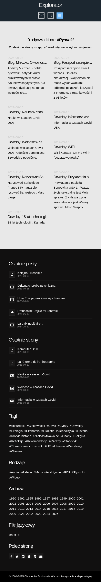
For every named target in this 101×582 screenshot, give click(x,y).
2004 (29, 503)
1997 (46, 498)
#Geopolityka (65, 431)
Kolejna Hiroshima (30, 273)
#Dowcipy (76, 425)
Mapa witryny (84, 576)
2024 (46, 513)
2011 (12, 508)
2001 (80, 498)
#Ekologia (16, 431)
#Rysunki (78, 472)
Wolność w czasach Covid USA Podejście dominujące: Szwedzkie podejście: (26, 152)
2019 (80, 508)
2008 (63, 503)
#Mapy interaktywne (47, 472)
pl (19, 534)
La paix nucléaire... (30, 323)
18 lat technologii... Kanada (26, 222)
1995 (29, 498)
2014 (38, 508)
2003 (21, 503)
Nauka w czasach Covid (34, 374)
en (11, 534)
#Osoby (66, 436)
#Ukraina (58, 446)
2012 (21, 508)
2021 (21, 513)
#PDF (66, 472)
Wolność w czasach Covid (35, 387)
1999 (63, 498)
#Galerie (26, 472)
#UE (48, 446)
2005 (38, 503)
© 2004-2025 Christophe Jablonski (29, 576)
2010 (80, 503)
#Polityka (79, 436)
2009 (71, 503)
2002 (12, 503)
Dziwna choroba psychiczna (36, 285)
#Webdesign (74, 446)
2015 (46, 508)
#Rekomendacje (36, 441)
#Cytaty (63, 425)
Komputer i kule (28, 349)
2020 (12, 513)
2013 (29, 508)
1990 (12, 498)
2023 (38, 513)
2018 (71, 508)
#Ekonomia (32, 431)
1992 (21, 498)
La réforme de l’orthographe (36, 361)
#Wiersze (15, 451)
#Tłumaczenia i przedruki (26, 446)
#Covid (51, 425)
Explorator (50, 5)
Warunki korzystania (62, 576)
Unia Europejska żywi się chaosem (41, 298)
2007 (54, 503)
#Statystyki (69, 441)
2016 (54, 508)
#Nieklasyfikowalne (46, 436)
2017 (63, 508)
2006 (46, 503)
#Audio (14, 472)
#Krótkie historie (20, 436)
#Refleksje (16, 441)
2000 (71, 498)
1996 (38, 498)
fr (15, 534)
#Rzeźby (55, 441)
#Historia (81, 431)
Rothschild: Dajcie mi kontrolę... (39, 311)
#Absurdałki (17, 425)
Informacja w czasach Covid (37, 399)
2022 (29, 513)
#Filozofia (47, 431)
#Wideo (14, 477)
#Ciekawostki (36, 425)
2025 (54, 513)
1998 (54, 498)
